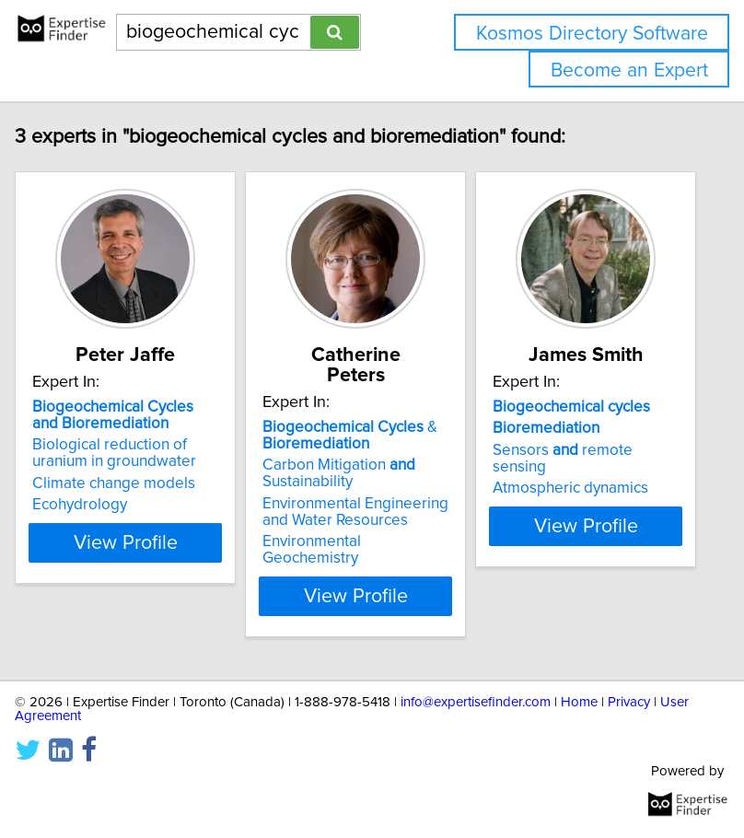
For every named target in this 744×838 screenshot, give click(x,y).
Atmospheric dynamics (582, 508)
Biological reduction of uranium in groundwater (126, 473)
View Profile (138, 596)
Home (579, 702)
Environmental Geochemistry (323, 549)
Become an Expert (629, 70)
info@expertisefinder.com (476, 702)
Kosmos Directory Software (592, 33)
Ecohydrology (91, 525)
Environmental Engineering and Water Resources (367, 512)
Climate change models (125, 503)
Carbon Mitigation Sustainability (350, 473)
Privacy (629, 702)
